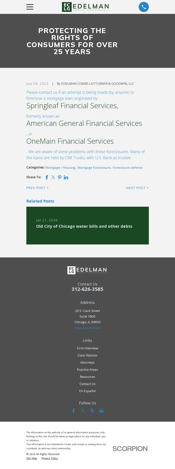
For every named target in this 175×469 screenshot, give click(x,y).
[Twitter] (83, 410)
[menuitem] (31, 458)
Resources (87, 376)
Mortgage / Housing (60, 167)
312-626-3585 (87, 289)
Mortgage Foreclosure (94, 167)
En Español (87, 391)
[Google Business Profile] (101, 410)
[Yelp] (92, 410)
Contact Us (88, 384)
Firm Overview (87, 348)
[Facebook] (73, 410)
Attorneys (87, 362)
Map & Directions (87, 327)
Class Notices (87, 355)
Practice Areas (87, 369)
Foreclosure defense (128, 167)
